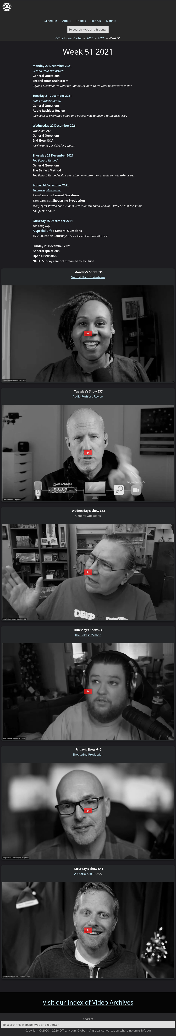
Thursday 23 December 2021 (53, 155)
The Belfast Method (45, 160)
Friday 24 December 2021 (51, 185)
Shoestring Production (47, 190)
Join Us (96, 21)
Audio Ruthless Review (47, 101)
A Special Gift (42, 231)
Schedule (51, 21)
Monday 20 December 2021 (52, 66)
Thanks (81, 21)
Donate (111, 21)
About (66, 21)
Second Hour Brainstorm (48, 71)
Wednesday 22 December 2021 (55, 126)
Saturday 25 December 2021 (53, 221)
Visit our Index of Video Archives (88, 1002)
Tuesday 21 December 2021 (52, 96)
